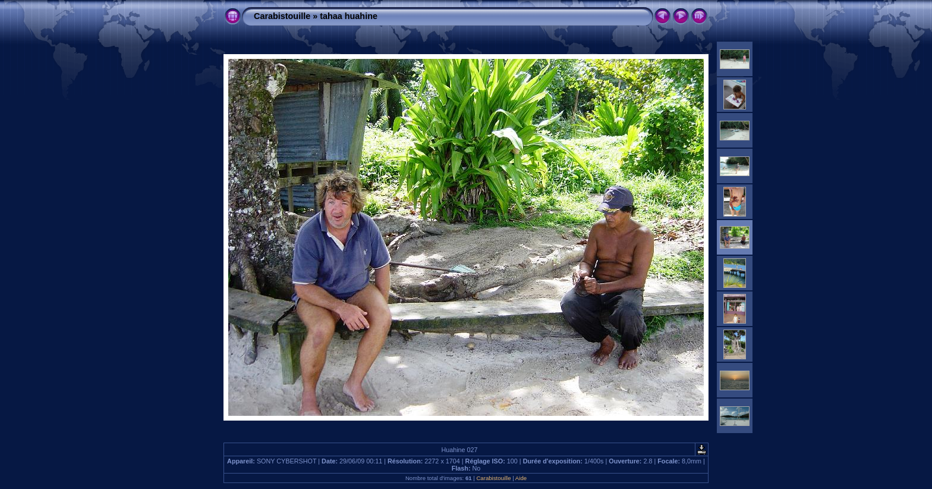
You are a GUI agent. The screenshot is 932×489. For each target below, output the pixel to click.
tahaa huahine (348, 16)
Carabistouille (282, 16)
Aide (521, 478)
